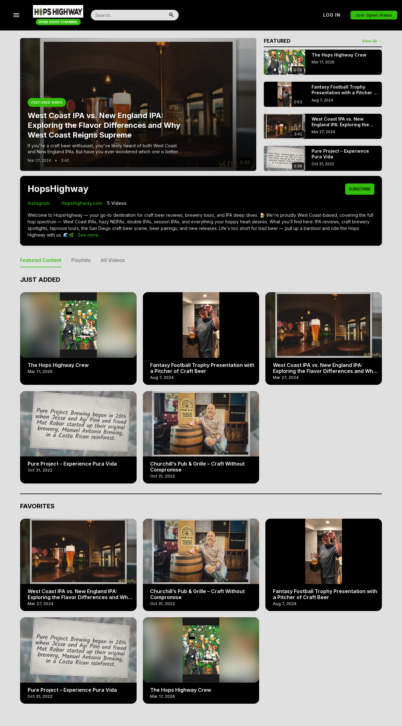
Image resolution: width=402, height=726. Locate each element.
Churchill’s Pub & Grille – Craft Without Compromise (197, 467)
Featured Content (40, 260)
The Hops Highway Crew (58, 365)
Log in (331, 15)
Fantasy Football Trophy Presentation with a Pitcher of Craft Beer (202, 368)
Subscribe (360, 188)
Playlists (80, 260)
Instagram (39, 203)
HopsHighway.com (78, 203)
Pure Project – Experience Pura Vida (72, 464)
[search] (128, 15)
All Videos (112, 260)
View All (372, 41)
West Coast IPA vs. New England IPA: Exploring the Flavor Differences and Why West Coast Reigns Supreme (324, 371)
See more (88, 234)
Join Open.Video (374, 15)
